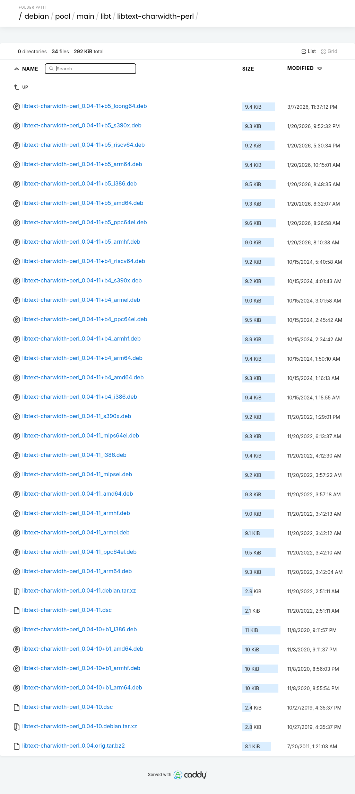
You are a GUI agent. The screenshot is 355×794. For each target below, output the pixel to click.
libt (106, 16)
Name (31, 68)
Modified (305, 68)
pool (62, 16)
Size (248, 69)
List (308, 51)
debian (37, 16)
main (86, 16)
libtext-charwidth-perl (155, 16)
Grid (329, 51)
